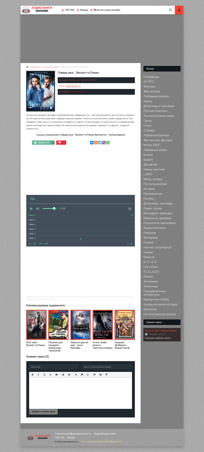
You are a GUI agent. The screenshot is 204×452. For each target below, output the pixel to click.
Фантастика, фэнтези (157, 140)
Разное (148, 276)
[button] (32, 374)
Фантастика (151, 91)
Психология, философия (159, 223)
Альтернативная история (160, 304)
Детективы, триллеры (158, 203)
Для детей (150, 164)
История (149, 189)
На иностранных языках (159, 314)
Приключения (152, 193)
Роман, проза (152, 208)
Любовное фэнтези (156, 135)
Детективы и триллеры (159, 106)
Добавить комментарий (43, 411)
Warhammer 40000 (156, 299)
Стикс (147, 125)
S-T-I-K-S (149, 262)
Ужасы (147, 101)
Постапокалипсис (155, 184)
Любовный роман (77, 92)
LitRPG (147, 174)
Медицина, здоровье (157, 218)
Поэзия (148, 242)
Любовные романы (156, 96)
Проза (147, 120)
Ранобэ (148, 198)
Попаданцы (151, 77)
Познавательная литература (154, 292)
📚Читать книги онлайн (107, 10)
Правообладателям (104, 433)
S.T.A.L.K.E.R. (151, 271)
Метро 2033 (151, 145)
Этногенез (150, 281)
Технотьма (150, 286)
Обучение (150, 309)
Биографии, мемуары (157, 213)
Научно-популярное (157, 247)
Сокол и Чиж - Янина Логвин (161, 330)
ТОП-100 (69, 10)
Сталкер (149, 130)
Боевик (148, 159)
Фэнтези (149, 86)
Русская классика (155, 111)
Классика (149, 232)
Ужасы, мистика (154, 169)
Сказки (148, 252)
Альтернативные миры (158, 116)
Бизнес (148, 154)
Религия (149, 257)
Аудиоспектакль (154, 228)
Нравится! (44, 142)
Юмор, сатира (152, 179)
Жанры (84, 10)
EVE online (150, 267)
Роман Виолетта (73, 86)
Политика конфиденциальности (73, 433)
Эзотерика (150, 237)
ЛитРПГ (148, 81)
